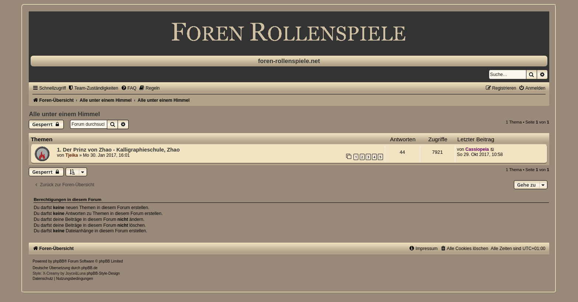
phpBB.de (89, 268)
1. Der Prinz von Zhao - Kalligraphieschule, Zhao (118, 150)
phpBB (58, 261)
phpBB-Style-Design (103, 273)
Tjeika (71, 155)
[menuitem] (93, 88)
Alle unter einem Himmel (64, 114)
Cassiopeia (477, 149)
